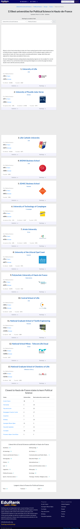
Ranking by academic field (29, 18)
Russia (62, 516)
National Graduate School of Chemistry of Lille (28, 367)
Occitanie (5, 430)
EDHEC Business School (29, 183)
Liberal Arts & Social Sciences (24, 6)
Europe (45, 6)
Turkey (63, 514)
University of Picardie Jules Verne (29, 92)
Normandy (6, 404)
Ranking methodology (8, 524)
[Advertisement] (14, 37)
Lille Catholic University (29, 138)
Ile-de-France (6, 401)
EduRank (47, 14)
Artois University (29, 229)
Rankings (42, 86)
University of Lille (28, 69)
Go (54, 21)
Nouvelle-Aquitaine (8, 427)
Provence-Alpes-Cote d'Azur (10, 434)
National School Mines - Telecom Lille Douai (28, 344)
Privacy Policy (75, 528)
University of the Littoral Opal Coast (29, 252)
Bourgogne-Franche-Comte (10, 412)
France (51, 6)
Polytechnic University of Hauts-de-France (28, 275)
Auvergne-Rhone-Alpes (9, 423)
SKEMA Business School (29, 161)
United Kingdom (65, 504)
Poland (63, 509)
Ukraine (63, 511)
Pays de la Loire (7, 408)
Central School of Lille (28, 298)
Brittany (5, 419)
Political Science (37, 6)
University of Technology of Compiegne (28, 206)
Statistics (15, 86)
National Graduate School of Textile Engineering (28, 321)
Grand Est (5, 416)
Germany (63, 506)
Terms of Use (66, 528)
